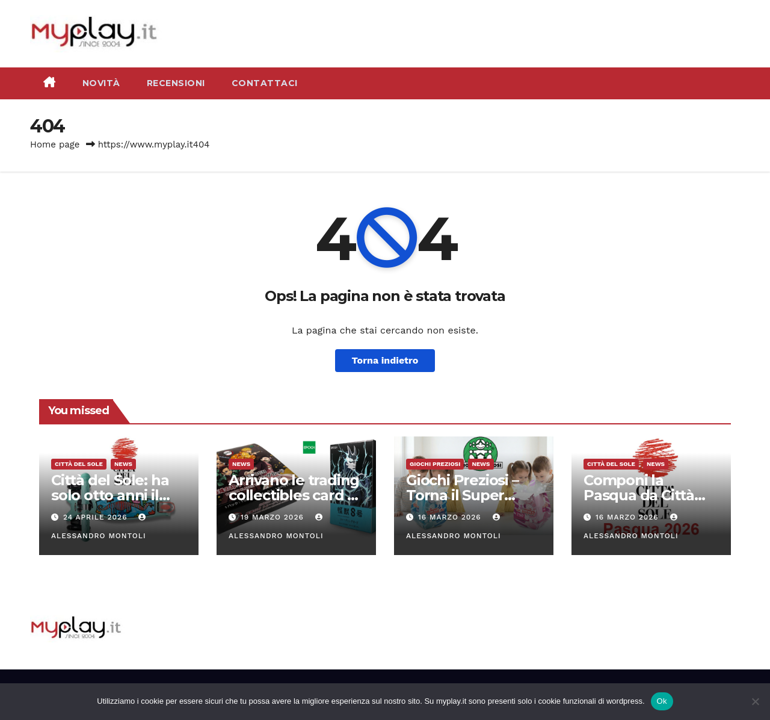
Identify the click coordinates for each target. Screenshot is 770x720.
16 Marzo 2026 (451, 517)
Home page (55, 144)
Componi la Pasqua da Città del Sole (639, 495)
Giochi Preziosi (435, 464)
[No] (755, 701)
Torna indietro (385, 360)
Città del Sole (79, 464)
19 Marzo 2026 (274, 517)
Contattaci (265, 83)
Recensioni (176, 83)
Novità (101, 83)
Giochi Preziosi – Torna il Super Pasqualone (462, 495)
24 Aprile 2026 (96, 517)
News (123, 464)
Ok (662, 701)
